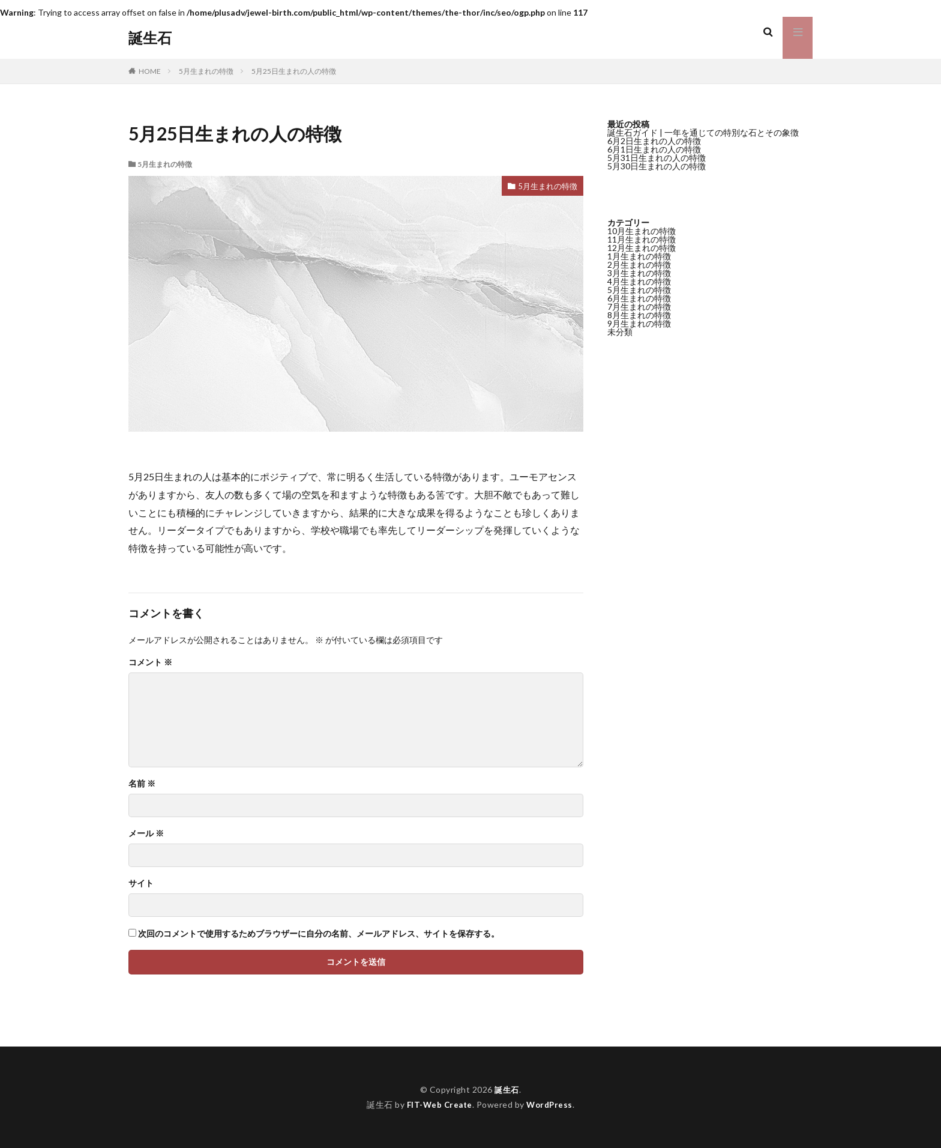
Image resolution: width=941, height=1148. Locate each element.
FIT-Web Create (438, 1104)
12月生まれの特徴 (641, 248)
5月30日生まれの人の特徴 (656, 166)
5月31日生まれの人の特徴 (656, 158)
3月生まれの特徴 (639, 273)
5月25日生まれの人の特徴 (293, 71)
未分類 (620, 332)
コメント (150, 662)
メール (146, 833)
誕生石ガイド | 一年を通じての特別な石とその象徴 (703, 132)
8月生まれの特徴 (639, 315)
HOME (150, 71)
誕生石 (150, 38)
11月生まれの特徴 (641, 239)
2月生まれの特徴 (639, 264)
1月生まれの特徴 (639, 256)
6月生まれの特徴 (639, 298)
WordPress (551, 1104)
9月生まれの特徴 (639, 323)
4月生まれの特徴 (639, 281)
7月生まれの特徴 (639, 306)
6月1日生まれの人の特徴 (654, 149)
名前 (141, 783)
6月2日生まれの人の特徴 (654, 141)
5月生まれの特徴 (206, 71)
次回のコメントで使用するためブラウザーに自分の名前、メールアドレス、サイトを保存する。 (318, 933)
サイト (141, 883)
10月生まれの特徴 (641, 231)
